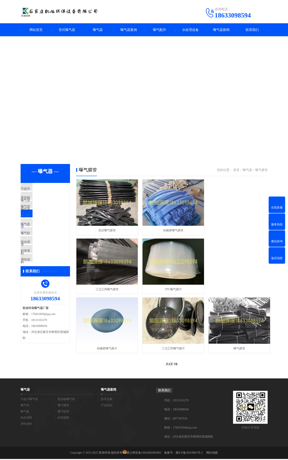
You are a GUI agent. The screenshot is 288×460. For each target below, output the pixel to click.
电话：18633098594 (176, 410)
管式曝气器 (67, 30)
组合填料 (36, 262)
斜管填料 (36, 274)
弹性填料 (36, 286)
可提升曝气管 (39, 189)
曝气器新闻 (221, 30)
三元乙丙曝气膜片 (236, 288)
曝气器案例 (128, 30)
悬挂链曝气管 (39, 201)
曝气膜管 (36, 226)
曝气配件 (159, 30)
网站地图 (212, 453)
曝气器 (98, 30)
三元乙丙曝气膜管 (236, 230)
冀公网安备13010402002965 (144, 453)
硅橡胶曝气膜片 (172, 288)
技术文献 (106, 400)
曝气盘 (35, 238)
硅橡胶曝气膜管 (172, 230)
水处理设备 (190, 30)
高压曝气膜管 (106, 230)
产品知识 (106, 406)
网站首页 (36, 30)
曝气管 (35, 213)
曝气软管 (36, 250)
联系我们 (252, 30)
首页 (236, 170)
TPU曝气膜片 (106, 288)
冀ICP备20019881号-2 (189, 453)
